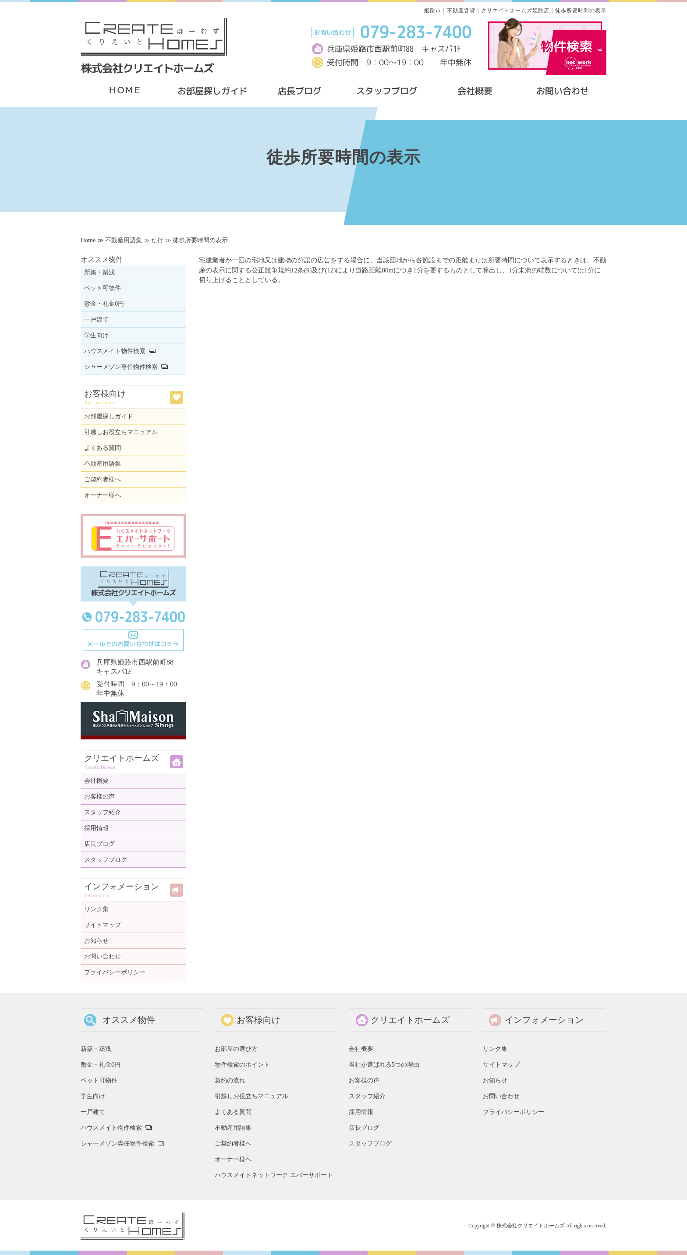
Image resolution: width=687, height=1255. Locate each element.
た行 (157, 240)
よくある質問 (102, 448)
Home (88, 240)
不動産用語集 (123, 240)
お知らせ (96, 940)
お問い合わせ (102, 956)
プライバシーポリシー (114, 972)
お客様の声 (99, 796)
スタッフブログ (105, 859)
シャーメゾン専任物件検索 (121, 367)
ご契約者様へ (102, 479)
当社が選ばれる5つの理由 (384, 1064)
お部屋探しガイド (108, 416)
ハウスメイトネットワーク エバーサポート (274, 1174)
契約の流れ (230, 1080)
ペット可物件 (102, 288)
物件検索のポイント (242, 1064)
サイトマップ (102, 925)
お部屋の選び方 (236, 1048)
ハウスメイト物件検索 (114, 351)
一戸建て (96, 319)
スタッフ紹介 (102, 812)
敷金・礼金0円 (104, 303)
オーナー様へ (102, 495)
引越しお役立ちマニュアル (121, 432)
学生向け (96, 335)
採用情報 (96, 828)
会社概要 (96, 781)
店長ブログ (99, 844)
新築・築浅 (99, 272)
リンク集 (96, 909)
